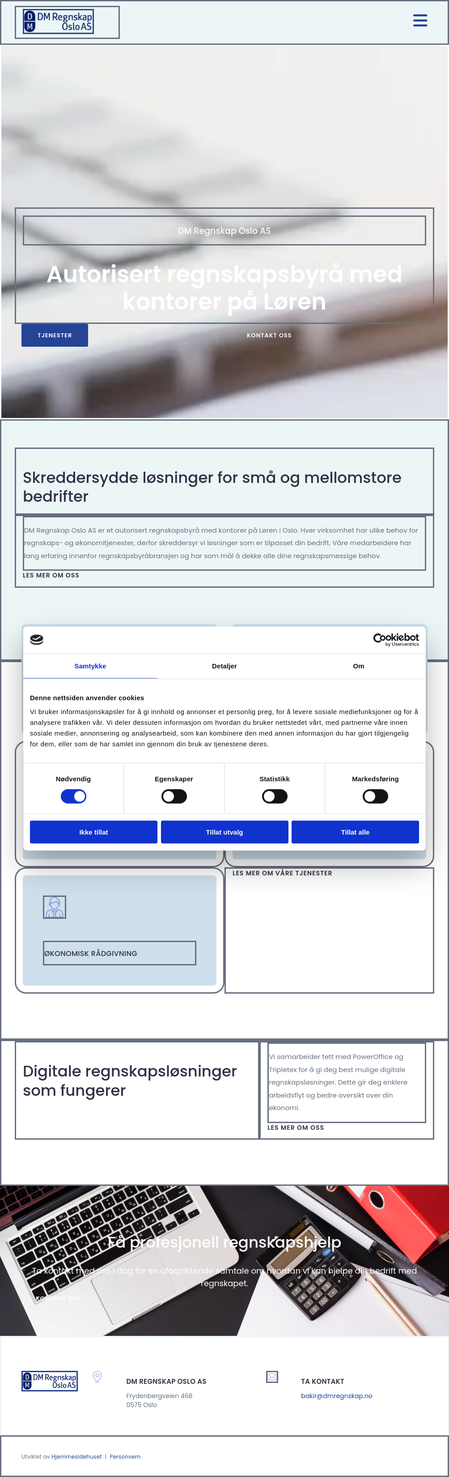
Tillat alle (355, 832)
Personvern (125, 1456)
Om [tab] (358, 665)
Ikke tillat (93, 832)
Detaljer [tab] (224, 665)
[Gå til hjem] (58, 31)
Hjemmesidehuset (76, 1456)
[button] (54, 335)
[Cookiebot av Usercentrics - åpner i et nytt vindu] (380, 639)
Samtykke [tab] (90, 665)
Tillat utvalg (224, 832)
